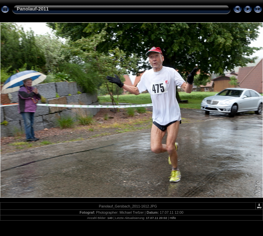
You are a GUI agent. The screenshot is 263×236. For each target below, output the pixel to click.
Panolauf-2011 (33, 8)
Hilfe (173, 218)
